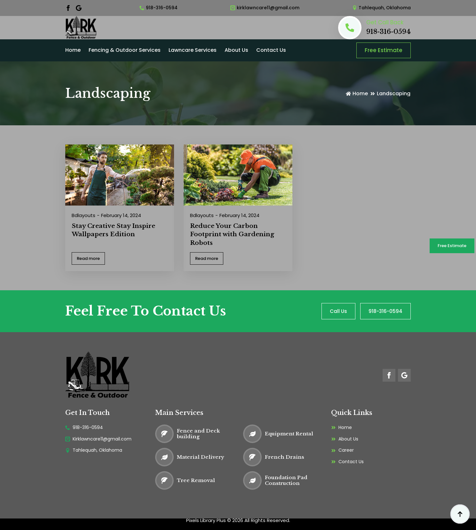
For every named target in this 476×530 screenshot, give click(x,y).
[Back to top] (460, 514)
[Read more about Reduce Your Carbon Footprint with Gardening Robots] (206, 258)
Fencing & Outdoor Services (125, 50)
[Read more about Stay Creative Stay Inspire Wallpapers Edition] (88, 258)
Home (73, 50)
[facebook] (68, 8)
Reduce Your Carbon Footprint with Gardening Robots (232, 234)
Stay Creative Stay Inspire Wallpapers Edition (113, 230)
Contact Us (271, 50)
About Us (236, 50)
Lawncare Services (193, 50)
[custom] (79, 8)
